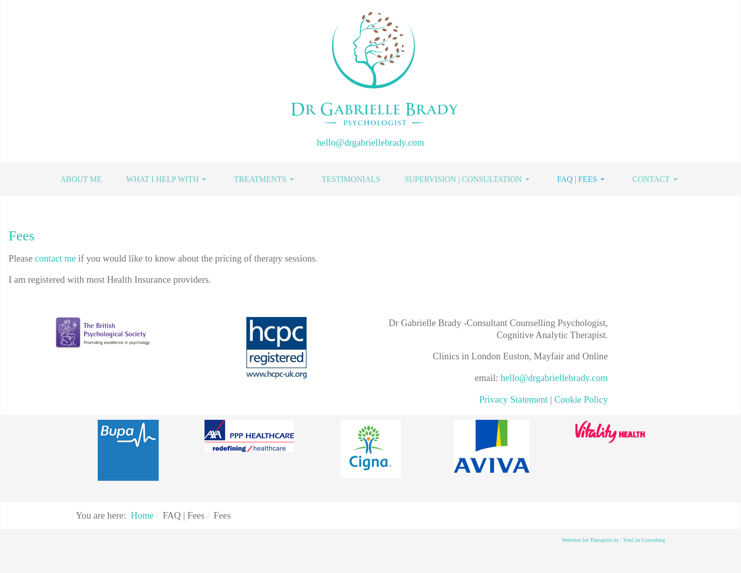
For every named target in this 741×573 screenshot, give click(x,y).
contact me (56, 258)
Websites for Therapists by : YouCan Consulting (613, 540)
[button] (168, 179)
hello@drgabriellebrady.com (370, 142)
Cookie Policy (581, 399)
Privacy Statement (513, 399)
